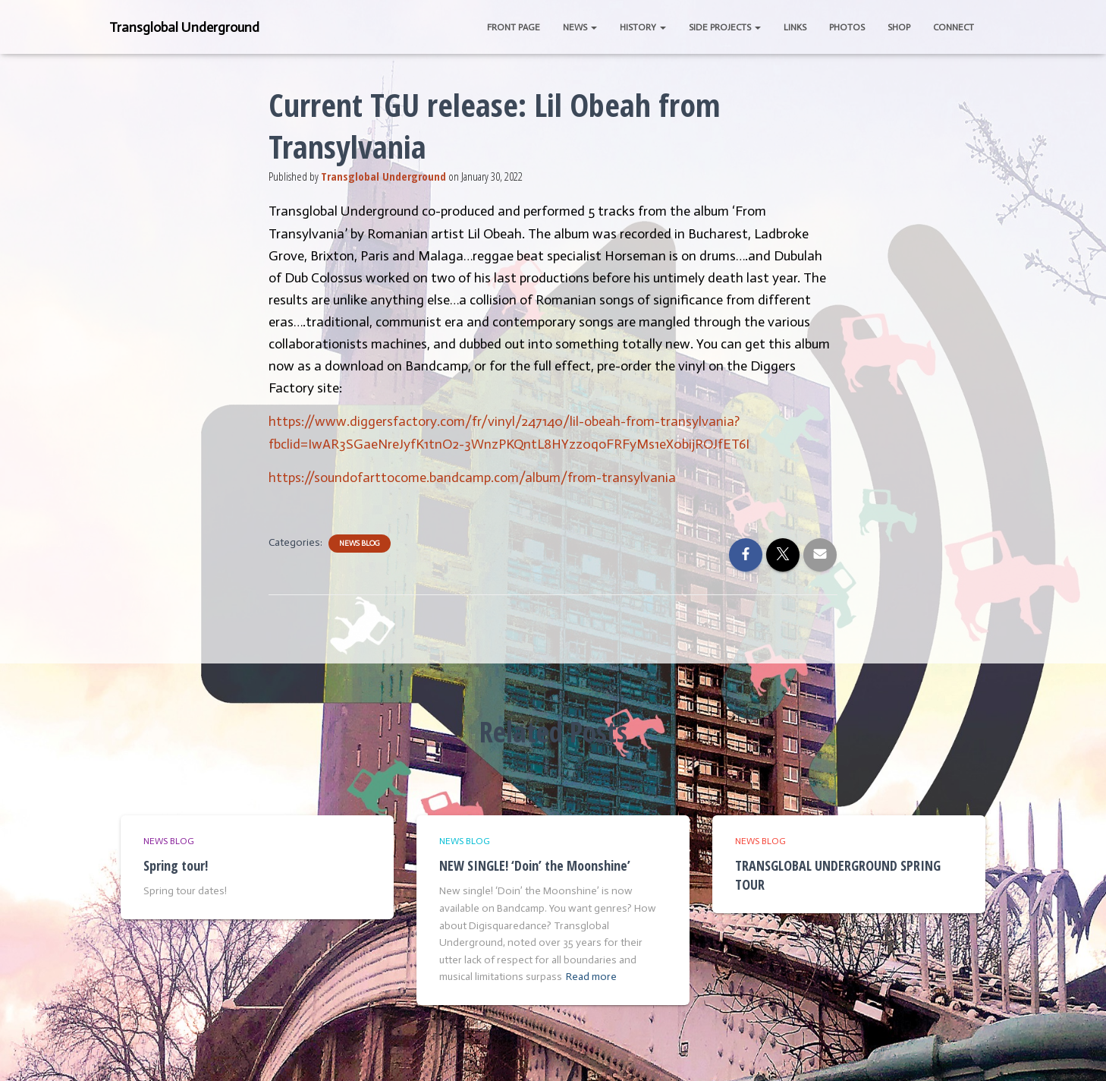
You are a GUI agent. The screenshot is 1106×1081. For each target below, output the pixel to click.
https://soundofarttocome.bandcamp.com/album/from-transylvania (472, 477)
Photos (847, 27)
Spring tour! (175, 865)
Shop (899, 27)
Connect (953, 27)
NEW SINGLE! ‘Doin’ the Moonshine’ (534, 865)
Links (795, 27)
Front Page (513, 27)
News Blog (359, 543)
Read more (591, 976)
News (580, 27)
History (643, 27)
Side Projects (725, 27)
